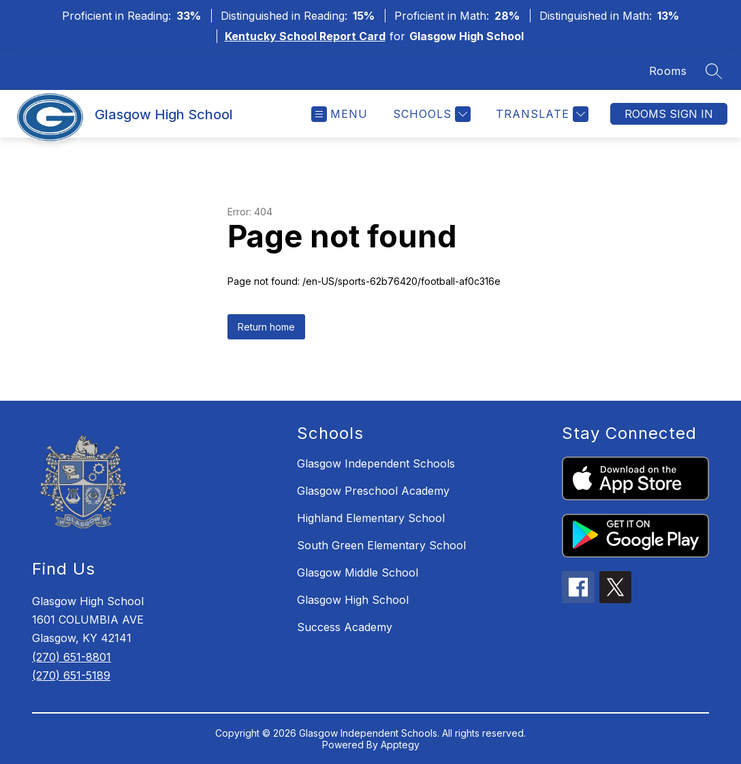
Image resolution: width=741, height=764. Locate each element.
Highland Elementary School (371, 518)
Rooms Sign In (669, 114)
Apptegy (400, 744)
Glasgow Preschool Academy (373, 491)
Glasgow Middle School (357, 572)
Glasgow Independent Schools (376, 463)
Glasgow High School (353, 600)
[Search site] (714, 71)
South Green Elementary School (381, 545)
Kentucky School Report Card (305, 36)
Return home (266, 327)
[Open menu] (339, 114)
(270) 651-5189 (71, 675)
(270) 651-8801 (71, 657)
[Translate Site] (540, 114)
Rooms (668, 71)
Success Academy (344, 627)
